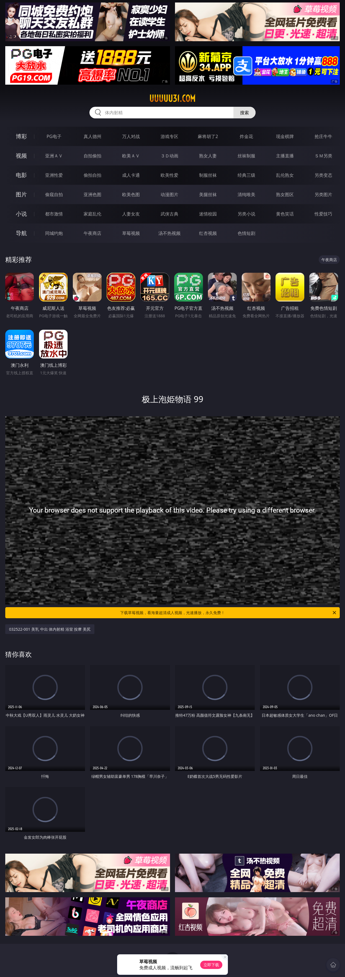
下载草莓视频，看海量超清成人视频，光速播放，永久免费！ (228, 612)
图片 (21, 194)
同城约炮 (54, 233)
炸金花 (246, 136)
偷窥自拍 (54, 194)
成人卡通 (131, 175)
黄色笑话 (285, 214)
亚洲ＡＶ (54, 156)
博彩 (21, 136)
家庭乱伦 (92, 214)
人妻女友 (131, 214)
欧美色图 (131, 194)
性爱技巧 (323, 214)
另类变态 (323, 175)
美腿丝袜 (208, 194)
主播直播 (285, 156)
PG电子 (54, 136)
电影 (21, 175)
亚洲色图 (92, 194)
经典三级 (246, 175)
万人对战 (131, 136)
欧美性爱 (169, 175)
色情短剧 (246, 233)
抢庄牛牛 (323, 136)
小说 (21, 213)
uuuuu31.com (172, 98)
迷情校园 (208, 214)
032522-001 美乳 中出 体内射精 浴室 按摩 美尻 (50, 629)
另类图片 (323, 194)
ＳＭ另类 (323, 156)
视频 (21, 155)
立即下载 (211, 964)
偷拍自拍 (92, 175)
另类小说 (246, 214)
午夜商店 (92, 233)
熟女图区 (285, 194)
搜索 (244, 113)
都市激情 (54, 214)
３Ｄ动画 (169, 156)
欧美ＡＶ (131, 156)
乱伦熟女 (285, 175)
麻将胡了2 (208, 136)
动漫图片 (169, 194)
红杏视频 (208, 233)
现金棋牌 (285, 136)
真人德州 (92, 136)
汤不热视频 (169, 233)
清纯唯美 (246, 194)
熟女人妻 (208, 156)
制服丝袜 (208, 175)
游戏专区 (169, 136)
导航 (21, 233)
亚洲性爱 (54, 175)
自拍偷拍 (92, 156)
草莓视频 (131, 233)
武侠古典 (169, 214)
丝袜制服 (246, 156)
